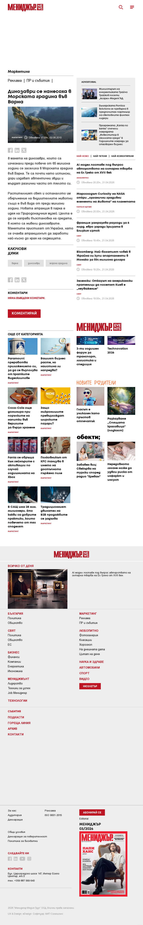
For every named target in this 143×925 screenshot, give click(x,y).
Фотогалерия (88, 635)
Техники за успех (19, 688)
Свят (12, 630)
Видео (84, 678)
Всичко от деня (21, 565)
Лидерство (15, 683)
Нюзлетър (90, 686)
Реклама (84, 618)
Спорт (84, 673)
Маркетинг (19, 71)
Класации (85, 640)
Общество (15, 623)
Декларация (15, 819)
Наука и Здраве (91, 661)
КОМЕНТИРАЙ (24, 313)
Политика (14, 618)
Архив (12, 728)
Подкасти (16, 717)
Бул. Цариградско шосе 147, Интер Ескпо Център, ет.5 (33, 874)
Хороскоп (85, 644)
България (15, 613)
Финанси (14, 657)
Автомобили (89, 667)
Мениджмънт (18, 678)
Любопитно (88, 630)
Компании (14, 661)
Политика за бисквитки (23, 841)
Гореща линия (19, 722)
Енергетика (16, 666)
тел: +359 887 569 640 (21, 880)
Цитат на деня (89, 654)
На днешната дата (92, 649)
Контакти (16, 734)
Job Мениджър (17, 692)
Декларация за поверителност (27, 836)
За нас (12, 810)
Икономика (15, 671)
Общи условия (16, 832)
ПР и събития (88, 623)
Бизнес (13, 652)
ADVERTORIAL (88, 82)
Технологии (17, 700)
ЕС (10, 644)
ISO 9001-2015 (53, 815)
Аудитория (15, 815)
